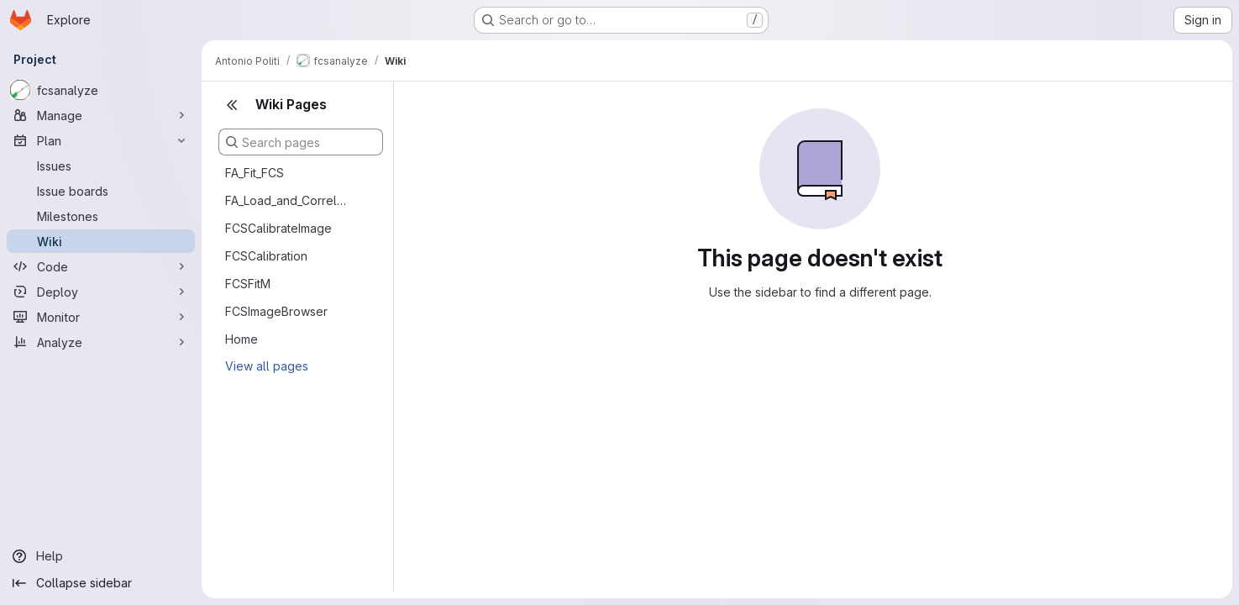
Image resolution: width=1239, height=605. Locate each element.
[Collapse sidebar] (101, 583)
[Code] (101, 266)
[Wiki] (101, 241)
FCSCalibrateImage (278, 228)
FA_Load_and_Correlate (287, 200)
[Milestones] (101, 216)
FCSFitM (247, 283)
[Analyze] (101, 342)
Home (241, 339)
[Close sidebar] (231, 105)
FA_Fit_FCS (254, 173)
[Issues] (101, 165)
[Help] (101, 556)
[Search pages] (300, 142)
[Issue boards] (101, 191)
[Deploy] (101, 291)
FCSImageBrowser (276, 311)
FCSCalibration (266, 256)
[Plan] (101, 140)
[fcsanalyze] (101, 90)
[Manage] (101, 115)
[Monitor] (101, 317)
